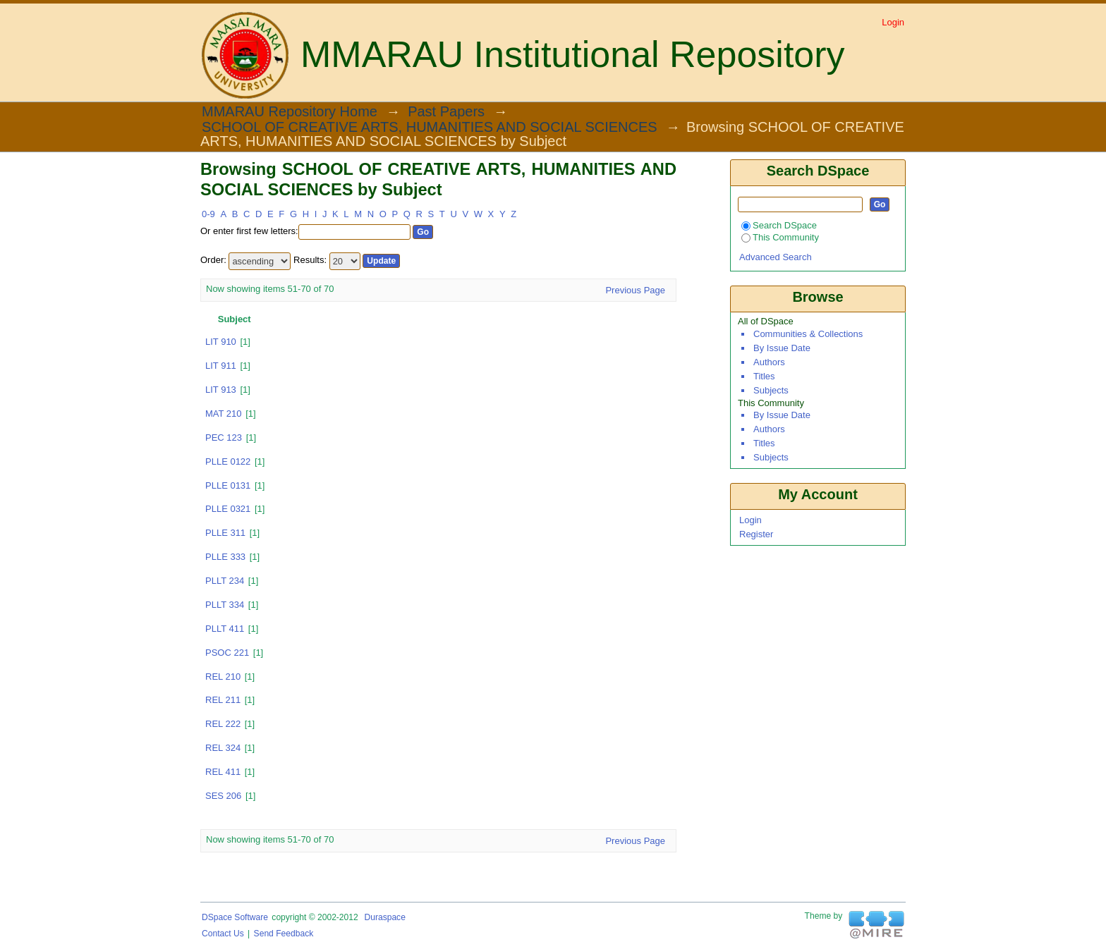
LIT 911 (220, 365)
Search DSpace (779, 225)
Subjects (771, 390)
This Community (780, 237)
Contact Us (223, 933)
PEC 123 (223, 437)
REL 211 (223, 700)
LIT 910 (220, 341)
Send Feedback (284, 933)
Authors (769, 362)
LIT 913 (220, 389)
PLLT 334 (224, 604)
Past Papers (446, 112)
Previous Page (635, 290)
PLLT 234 (224, 580)
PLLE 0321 (227, 508)
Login (893, 22)
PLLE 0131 (227, 485)
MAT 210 (223, 413)
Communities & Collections (808, 334)
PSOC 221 (227, 652)
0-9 (208, 214)
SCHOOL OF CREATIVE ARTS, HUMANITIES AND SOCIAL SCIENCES (429, 127)
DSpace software (235, 917)
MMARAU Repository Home (289, 112)
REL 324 (223, 747)
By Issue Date (781, 348)
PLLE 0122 (227, 461)
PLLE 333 (225, 556)
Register (756, 534)
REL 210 (223, 676)
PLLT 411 (224, 628)
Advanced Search (775, 257)
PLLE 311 (225, 532)
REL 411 (223, 771)
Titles (764, 376)
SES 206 (223, 795)
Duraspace (384, 917)
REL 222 (223, 723)
